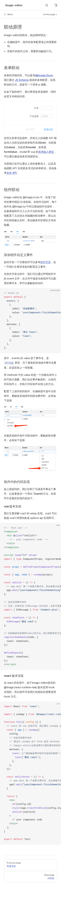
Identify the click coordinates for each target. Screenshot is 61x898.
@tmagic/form (44, 75)
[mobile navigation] (56, 5)
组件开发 (45, 262)
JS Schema (22, 80)
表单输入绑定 (46, 151)
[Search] (47, 5)
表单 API (12, 172)
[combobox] (46, 116)
